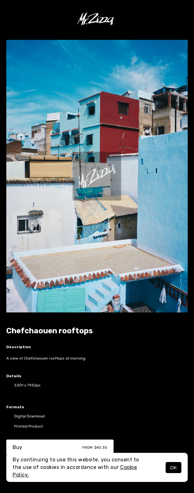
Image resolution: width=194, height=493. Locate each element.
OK (173, 467)
